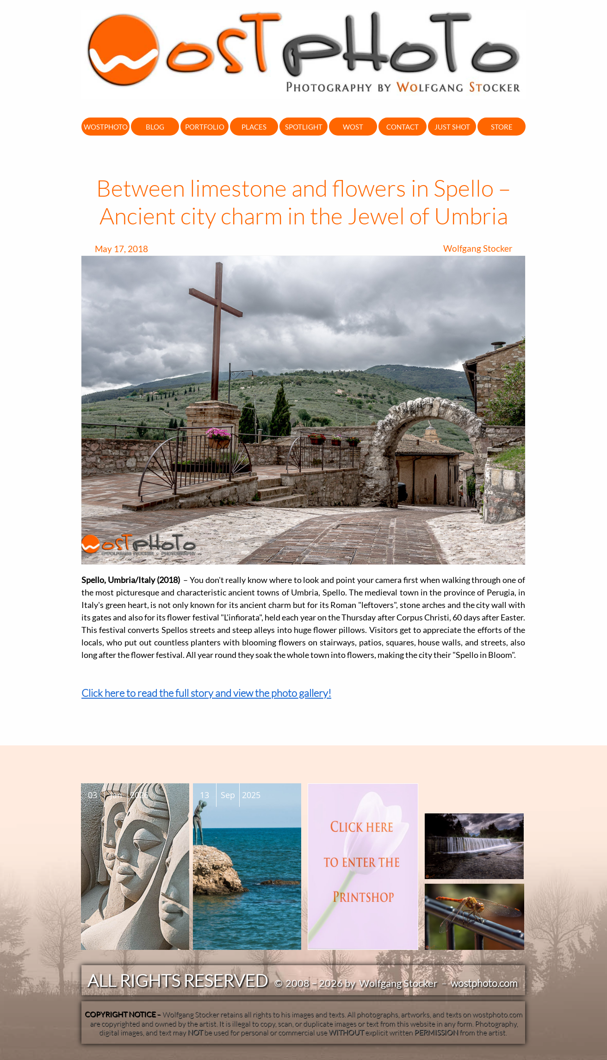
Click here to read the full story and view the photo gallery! (206, 693)
